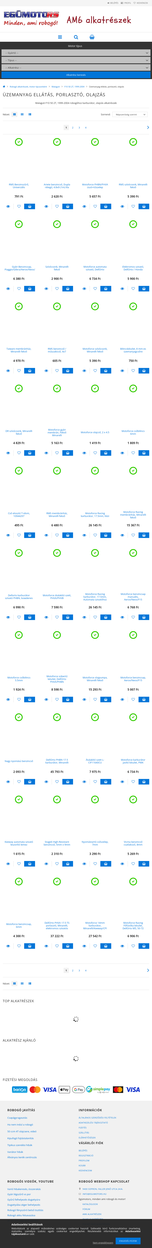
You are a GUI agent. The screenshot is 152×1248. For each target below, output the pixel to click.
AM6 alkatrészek (92, 1214)
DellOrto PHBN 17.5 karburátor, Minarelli (56, 761)
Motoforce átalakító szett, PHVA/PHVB (57, 597)
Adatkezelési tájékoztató (93, 1122)
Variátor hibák (15, 1152)
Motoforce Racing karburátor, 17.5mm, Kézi (95, 515)
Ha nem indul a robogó (20, 1124)
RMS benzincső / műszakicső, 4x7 (57, 350)
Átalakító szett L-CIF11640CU (95, 761)
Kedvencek (140, 3)
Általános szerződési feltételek (98, 1117)
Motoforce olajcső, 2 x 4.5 (95, 432)
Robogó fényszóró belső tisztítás (25, 1210)
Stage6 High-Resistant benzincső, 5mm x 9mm (57, 843)
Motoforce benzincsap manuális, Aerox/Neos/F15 (133, 597)
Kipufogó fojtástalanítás (20, 1138)
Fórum (86, 1209)
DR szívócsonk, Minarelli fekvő (19, 432)
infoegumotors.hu (95, 1194)
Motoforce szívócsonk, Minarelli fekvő (95, 350)
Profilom (84, 1160)
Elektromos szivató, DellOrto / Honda (133, 268)
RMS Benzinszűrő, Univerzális (19, 186)
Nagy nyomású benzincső (19, 761)
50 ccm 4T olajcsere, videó (22, 1131)
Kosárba (29, 206)
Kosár (82, 1165)
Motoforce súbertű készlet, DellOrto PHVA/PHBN (57, 679)
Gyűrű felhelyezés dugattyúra (23, 1199)
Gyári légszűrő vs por (19, 1194)
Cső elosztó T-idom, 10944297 (19, 515)
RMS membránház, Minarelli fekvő (57, 515)
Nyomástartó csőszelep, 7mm (95, 843)
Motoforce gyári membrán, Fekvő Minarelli (57, 432)
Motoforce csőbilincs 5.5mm (18, 679)
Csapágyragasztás (17, 1117)
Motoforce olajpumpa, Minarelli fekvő (95, 679)
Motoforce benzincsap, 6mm (19, 925)
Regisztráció (86, 1155)
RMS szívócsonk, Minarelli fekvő (133, 186)
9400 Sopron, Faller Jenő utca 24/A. (103, 1189)
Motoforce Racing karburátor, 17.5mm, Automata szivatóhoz (95, 597)
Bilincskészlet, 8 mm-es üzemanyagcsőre (133, 350)
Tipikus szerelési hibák (19, 1145)
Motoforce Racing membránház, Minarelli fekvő (133, 515)
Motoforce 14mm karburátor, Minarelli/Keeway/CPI (95, 925)
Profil (123, 3)
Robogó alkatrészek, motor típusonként (28, 86)
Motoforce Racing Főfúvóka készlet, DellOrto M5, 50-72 (133, 925)
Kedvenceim (85, 1170)
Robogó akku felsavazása (21, 1215)
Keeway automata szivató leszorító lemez (19, 843)
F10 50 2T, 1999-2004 (74, 86)
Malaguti (56, 86)
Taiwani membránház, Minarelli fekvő (18, 350)
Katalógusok (90, 1204)
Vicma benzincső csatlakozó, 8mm (133, 843)
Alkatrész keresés (76, 75)
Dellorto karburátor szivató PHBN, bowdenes (19, 597)
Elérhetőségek (87, 1137)
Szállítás (84, 1132)
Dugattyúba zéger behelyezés (23, 1204)
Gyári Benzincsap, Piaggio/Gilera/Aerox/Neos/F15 (22, 268)
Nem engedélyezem (103, 1242)
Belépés (107, 3)
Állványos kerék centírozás (22, 1157)
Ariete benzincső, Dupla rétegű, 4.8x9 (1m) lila (57, 186)
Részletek (8, 206)
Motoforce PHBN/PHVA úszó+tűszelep (95, 186)
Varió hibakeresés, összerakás (24, 1189)
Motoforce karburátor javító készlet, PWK (133, 761)
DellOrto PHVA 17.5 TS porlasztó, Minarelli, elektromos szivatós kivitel (56, 927)
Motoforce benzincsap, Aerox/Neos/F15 (133, 679)
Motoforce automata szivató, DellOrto (95, 268)
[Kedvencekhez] (19, 206)
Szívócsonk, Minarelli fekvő (56, 268)
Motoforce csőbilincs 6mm (133, 432)
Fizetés (83, 1127)
